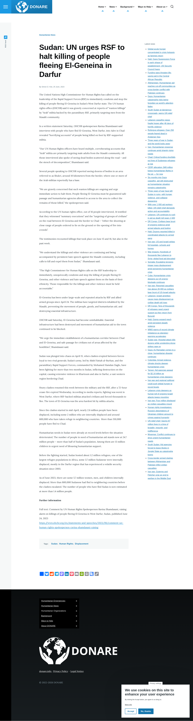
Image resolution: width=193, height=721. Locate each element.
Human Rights (66, 544)
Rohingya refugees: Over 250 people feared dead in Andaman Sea (161, 133)
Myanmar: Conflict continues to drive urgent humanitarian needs (161, 438)
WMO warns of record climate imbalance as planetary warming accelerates (161, 333)
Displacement (81, 544)
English (77, 6)
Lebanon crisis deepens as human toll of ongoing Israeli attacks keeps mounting (160, 394)
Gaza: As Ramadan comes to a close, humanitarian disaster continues (161, 353)
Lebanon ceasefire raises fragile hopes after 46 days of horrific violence (160, 123)
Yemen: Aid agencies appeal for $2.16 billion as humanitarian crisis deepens (160, 373)
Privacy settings (155, 683)
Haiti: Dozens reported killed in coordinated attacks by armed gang (161, 235)
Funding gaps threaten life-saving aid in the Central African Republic (159, 76)
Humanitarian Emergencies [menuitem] (58, 602)
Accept (130, 711)
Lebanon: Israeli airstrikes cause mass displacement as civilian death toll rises (160, 299)
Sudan (54, 544)
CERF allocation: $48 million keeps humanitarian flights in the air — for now (160, 170)
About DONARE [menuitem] (58, 627)
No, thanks (146, 711)
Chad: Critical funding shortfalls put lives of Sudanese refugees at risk (161, 160)
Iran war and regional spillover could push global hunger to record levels (161, 383)
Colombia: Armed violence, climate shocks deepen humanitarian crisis (159, 363)
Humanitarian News (47, 35)
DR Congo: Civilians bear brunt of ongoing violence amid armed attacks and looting (161, 225)
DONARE (39, 16)
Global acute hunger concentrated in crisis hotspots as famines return (161, 52)
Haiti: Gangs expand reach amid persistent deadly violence (159, 323)
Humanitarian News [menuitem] (58, 607)
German (77, 2)
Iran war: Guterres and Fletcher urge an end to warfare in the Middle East (159, 475)
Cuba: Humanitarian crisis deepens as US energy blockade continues (159, 279)
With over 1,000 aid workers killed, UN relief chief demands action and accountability (161, 208)
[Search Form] (172, 16)
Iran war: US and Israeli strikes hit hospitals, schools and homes (161, 245)
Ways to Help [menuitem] (58, 622)
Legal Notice (77, 671)
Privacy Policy (60, 671)
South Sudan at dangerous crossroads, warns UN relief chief (160, 113)
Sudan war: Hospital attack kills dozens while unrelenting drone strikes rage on (161, 343)
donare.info (45, 671)
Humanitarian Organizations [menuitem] (58, 612)
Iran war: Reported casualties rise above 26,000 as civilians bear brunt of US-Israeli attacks (161, 289)
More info (128, 705)
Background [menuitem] (58, 617)
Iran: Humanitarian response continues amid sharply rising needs (160, 150)
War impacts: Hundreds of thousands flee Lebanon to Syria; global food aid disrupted (161, 255)
